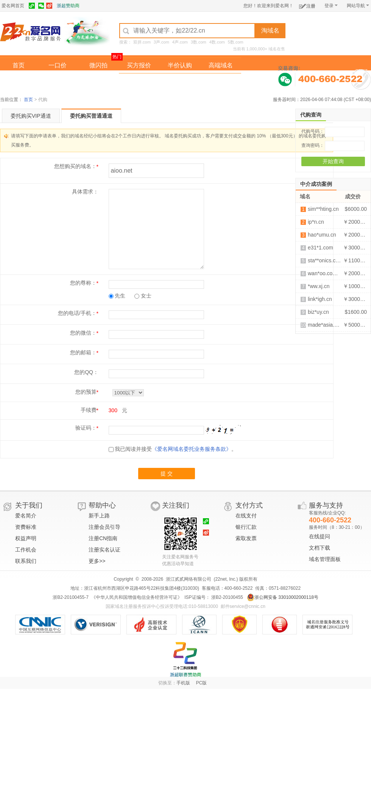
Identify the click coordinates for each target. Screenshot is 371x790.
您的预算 (86, 392)
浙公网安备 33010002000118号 (282, 597)
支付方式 (249, 505)
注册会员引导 (104, 527)
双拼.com (142, 42)
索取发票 (246, 538)
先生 (117, 296)
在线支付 (246, 516)
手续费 (89, 410)
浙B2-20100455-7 (71, 597)
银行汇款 (246, 527)
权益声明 (25, 538)
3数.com (198, 42)
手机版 (183, 683)
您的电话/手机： (77, 313)
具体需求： (85, 192)
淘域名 (270, 30)
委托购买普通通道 (91, 116)
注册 (307, 4)
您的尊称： (83, 283)
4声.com (180, 42)
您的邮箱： (83, 352)
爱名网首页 (13, 5)
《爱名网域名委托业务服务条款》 (191, 449)
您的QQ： (86, 372)
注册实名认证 (104, 550)
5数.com (235, 42)
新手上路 (99, 516)
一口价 (57, 65)
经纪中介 (139, 81)
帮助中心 (102, 505)
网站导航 (358, 5)
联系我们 (25, 561)
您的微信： (83, 333)
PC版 (201, 683)
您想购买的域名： (75, 166)
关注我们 (175, 505)
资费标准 (25, 527)
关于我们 (28, 505)
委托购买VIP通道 (31, 116)
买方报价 (139, 65)
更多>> (97, 561)
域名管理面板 (325, 559)
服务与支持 (326, 505)
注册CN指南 (103, 538)
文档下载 (319, 548)
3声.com (161, 42)
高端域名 (221, 65)
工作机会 (25, 550)
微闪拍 (98, 65)
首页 (18, 65)
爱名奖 (221, 81)
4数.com (217, 42)
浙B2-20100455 (226, 597)
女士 (142, 296)
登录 (331, 5)
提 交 (167, 474)
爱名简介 (25, 516)
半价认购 (180, 65)
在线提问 (319, 536)
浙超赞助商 (68, 5)
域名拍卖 (180, 81)
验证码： (86, 428)
